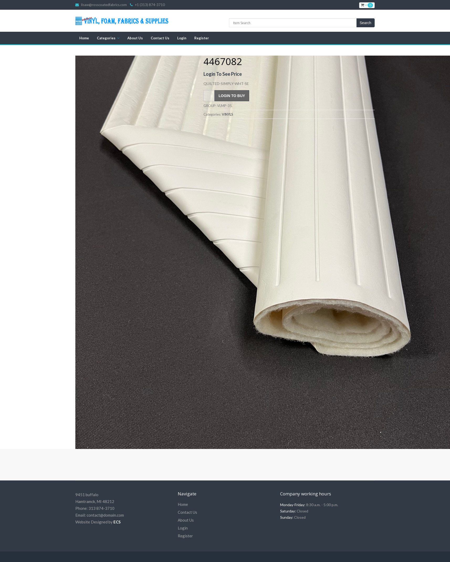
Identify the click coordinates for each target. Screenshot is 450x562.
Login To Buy (232, 96)
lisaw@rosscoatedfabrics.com (104, 5)
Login (181, 38)
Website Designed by (98, 522)
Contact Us (160, 38)
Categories (106, 38)
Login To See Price (222, 74)
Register (201, 38)
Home (84, 38)
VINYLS (227, 114)
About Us (135, 38)
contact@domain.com (105, 515)
